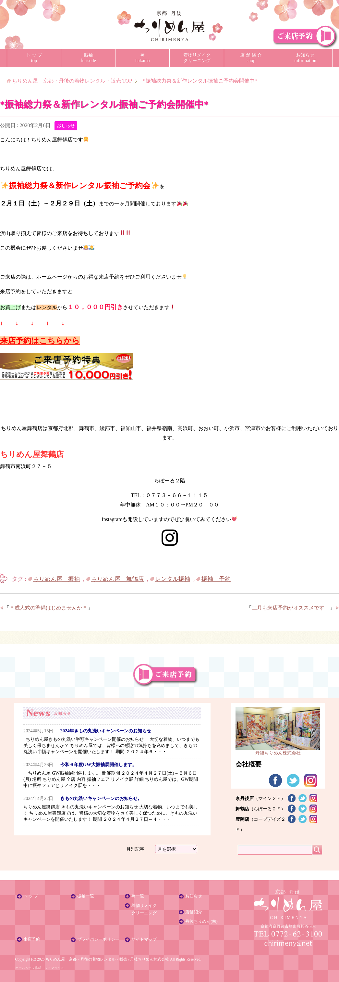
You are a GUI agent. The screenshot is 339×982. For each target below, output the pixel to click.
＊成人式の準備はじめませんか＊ (48, 607)
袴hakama (142, 57)
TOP (72, 81)
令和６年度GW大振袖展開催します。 (98, 764)
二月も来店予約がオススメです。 (291, 607)
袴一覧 (137, 896)
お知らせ (193, 896)
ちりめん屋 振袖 (56, 579)
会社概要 (248, 764)
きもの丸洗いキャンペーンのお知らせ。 (101, 798)
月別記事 (135, 849)
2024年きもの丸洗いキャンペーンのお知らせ (105, 730)
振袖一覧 (85, 896)
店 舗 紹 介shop (251, 57)
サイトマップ (144, 939)
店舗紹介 (193, 912)
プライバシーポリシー (98, 939)
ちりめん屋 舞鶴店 (117, 579)
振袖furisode (88, 57)
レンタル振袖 (172, 579)
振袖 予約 (216, 579)
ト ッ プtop (34, 57)
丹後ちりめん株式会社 (149, 959)
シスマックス (54, 968)
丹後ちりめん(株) (201, 921)
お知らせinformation (305, 57)
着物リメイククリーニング (197, 57)
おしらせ (66, 125)
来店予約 (31, 939)
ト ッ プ (30, 896)
